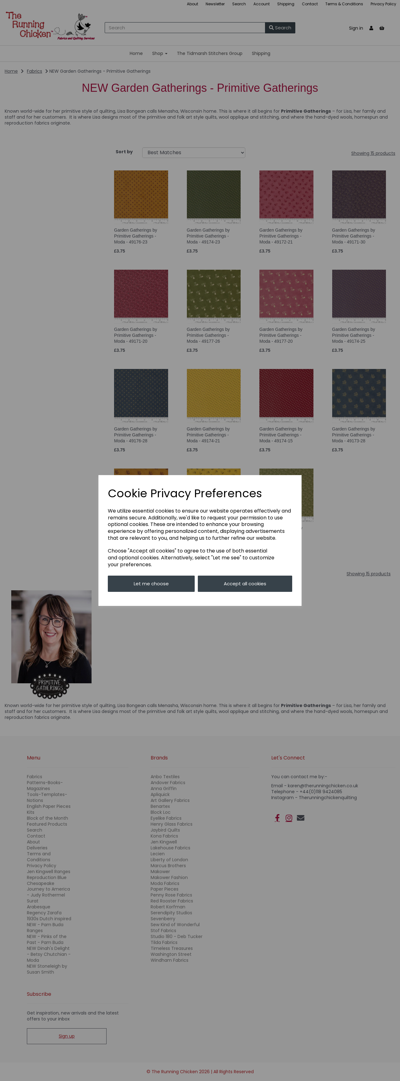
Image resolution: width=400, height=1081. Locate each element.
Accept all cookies (245, 583)
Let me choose (151, 583)
